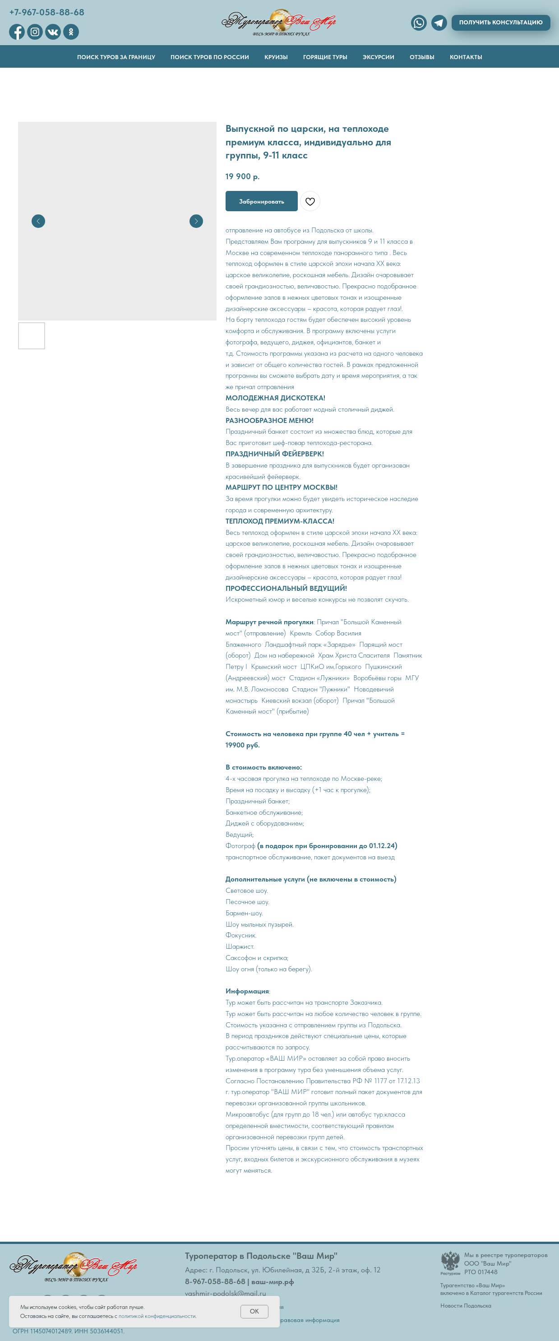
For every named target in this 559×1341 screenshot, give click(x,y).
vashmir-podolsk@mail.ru (225, 1293)
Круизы (276, 57)
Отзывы (422, 57)
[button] (501, 23)
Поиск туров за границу (116, 57)
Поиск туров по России (210, 57)
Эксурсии (378, 57)
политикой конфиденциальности (157, 1316)
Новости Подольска (465, 1305)
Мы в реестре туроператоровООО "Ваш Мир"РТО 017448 (506, 1263)
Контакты (466, 57)
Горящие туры (325, 57)
